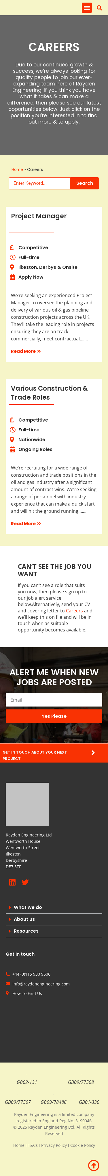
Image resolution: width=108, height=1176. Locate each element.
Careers (74, 610)
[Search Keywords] (39, 183)
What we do (28, 907)
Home (17, 169)
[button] (87, 8)
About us (24, 919)
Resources (26, 931)
